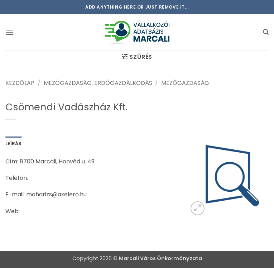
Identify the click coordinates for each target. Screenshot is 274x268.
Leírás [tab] (13, 143)
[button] (9, 32)
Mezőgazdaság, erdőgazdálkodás (98, 83)
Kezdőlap (19, 83)
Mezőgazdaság (185, 83)
